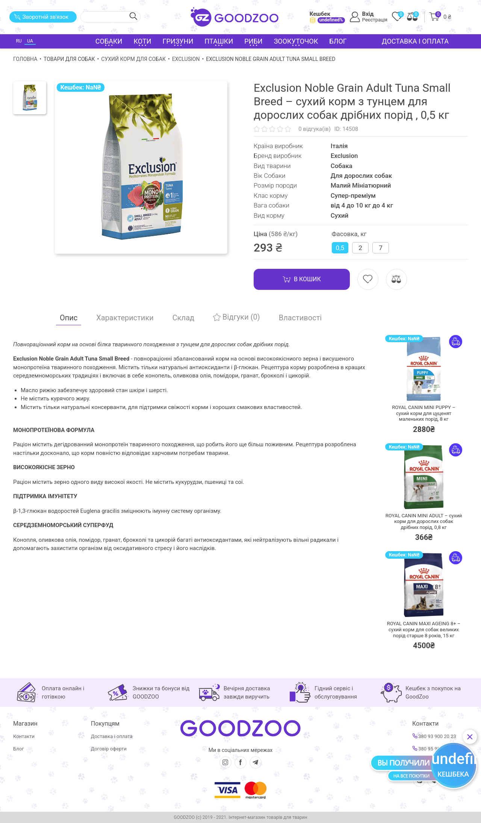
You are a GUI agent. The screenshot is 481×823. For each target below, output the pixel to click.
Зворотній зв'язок (41, 17)
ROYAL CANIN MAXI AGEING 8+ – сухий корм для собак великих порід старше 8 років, (424, 629)
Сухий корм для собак (133, 59)
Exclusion (186, 59)
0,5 (340, 248)
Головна (25, 59)
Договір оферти (109, 749)
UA (30, 41)
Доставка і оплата (415, 41)
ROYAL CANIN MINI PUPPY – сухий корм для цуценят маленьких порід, (423, 413)
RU (18, 41)
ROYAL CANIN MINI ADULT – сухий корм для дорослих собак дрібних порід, (424, 521)
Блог (338, 41)
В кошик (302, 279)
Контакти (24, 736)
